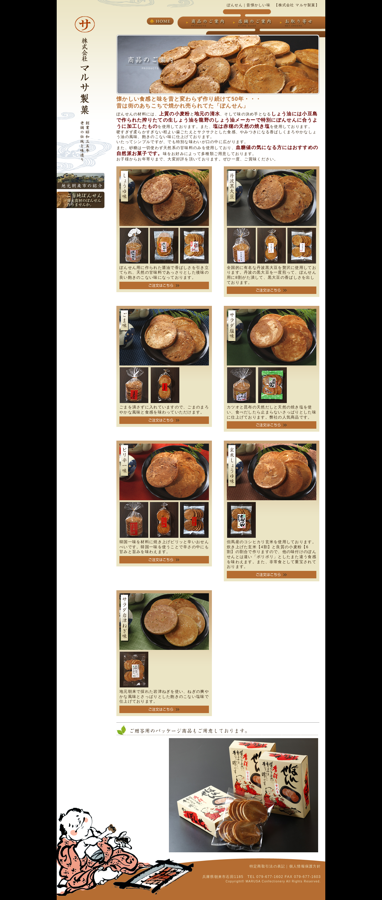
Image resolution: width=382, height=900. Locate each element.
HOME (160, 21)
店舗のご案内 (253, 23)
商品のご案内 (206, 23)
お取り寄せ (297, 23)
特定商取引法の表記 (267, 866)
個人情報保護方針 (305, 866)
